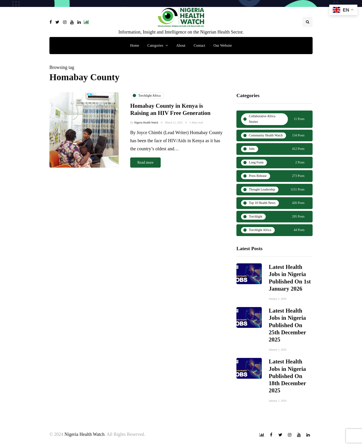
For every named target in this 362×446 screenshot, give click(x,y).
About (180, 45)
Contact (199, 45)
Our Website (223, 45)
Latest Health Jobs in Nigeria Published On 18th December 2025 (287, 377)
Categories (155, 45)
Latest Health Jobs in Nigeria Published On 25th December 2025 (287, 326)
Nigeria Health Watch (146, 122)
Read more (145, 162)
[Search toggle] (307, 22)
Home (134, 45)
